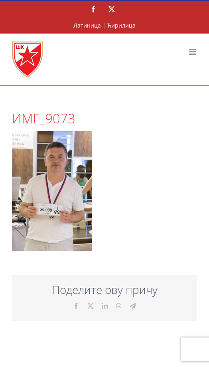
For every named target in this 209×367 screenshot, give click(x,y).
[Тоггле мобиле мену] (193, 52)
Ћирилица (121, 25)
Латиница (87, 25)
